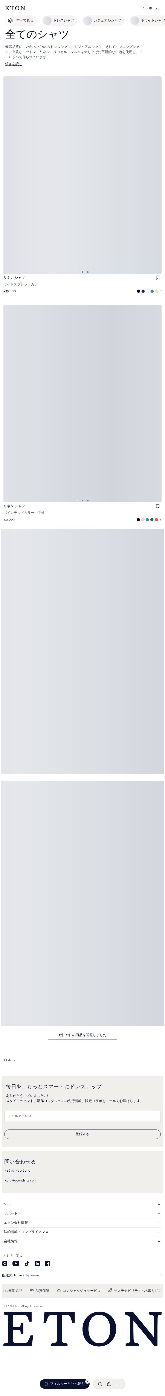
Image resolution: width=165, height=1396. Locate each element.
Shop (82, 1204)
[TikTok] (27, 1263)
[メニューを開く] (118, 1384)
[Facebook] (47, 1263)
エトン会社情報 (82, 1223)
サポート (82, 1214)
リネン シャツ (14, 278)
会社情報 (82, 1241)
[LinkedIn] (37, 1263)
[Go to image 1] (82, 272)
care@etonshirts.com (20, 1180)
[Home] (82, 1329)
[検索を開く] (100, 1384)
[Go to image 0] (77, 272)
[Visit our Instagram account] (4, 1263)
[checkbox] (158, 278)
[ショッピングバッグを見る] (109, 1384)
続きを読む (13, 64)
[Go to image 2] (88, 272)
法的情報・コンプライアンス (82, 1232)
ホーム (154, 8)
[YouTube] (15, 1263)
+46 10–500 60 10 (18, 1170)
